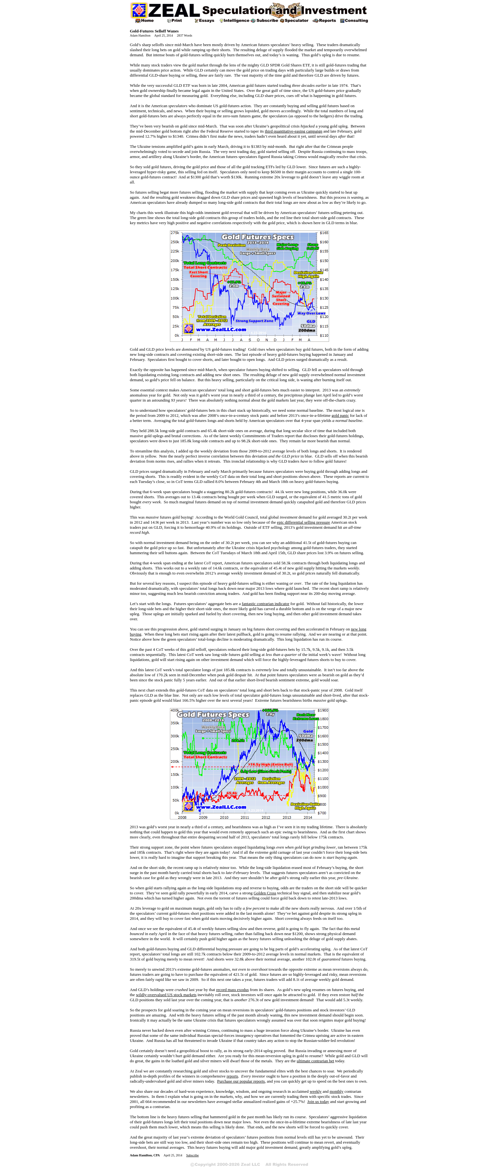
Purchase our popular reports (241, 1081)
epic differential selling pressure (303, 522)
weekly (316, 1091)
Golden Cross (265, 893)
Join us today (318, 1101)
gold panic (340, 415)
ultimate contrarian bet (315, 1060)
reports (232, 1076)
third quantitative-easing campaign (293, 131)
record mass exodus (232, 989)
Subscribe (192, 1155)
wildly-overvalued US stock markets (166, 994)
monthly (336, 1091)
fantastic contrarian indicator (265, 603)
